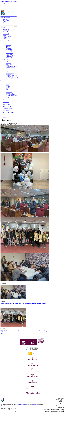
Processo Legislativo (5, 59)
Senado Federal (6, 110)
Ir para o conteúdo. (4, 1)
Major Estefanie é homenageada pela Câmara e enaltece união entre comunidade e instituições (24, 331)
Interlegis (35, 404)
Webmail (5, 114)
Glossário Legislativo (7, 32)
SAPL (4, 117)
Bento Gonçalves (6, 104)
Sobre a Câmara (4, 42)
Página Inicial (6, 29)
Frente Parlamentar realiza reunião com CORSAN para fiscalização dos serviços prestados (23, 303)
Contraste (5, 22)
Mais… (2, 333)
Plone (4, 405)
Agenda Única (6, 34)
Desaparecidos (6, 102)
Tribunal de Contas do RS (8, 112)
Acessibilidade (6, 20)
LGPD (4, 35)
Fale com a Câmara (7, 36)
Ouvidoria (5, 37)
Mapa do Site (5, 19)
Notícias (4, 38)
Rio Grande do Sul (7, 106)
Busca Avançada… (4, 27)
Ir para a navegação (13, 1)
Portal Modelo (22, 404)
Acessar (4, 8)
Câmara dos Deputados (7, 108)
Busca (2, 26)
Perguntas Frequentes (7, 31)
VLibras (4, 23)
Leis (1, 69)
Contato (4, 21)
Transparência (6, 30)
